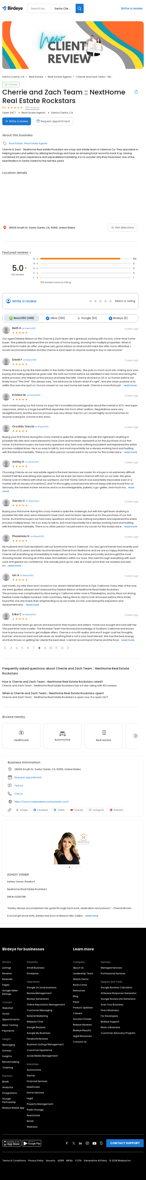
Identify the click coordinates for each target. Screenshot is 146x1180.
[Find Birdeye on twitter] (73, 1143)
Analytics (7, 1086)
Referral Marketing (37, 1015)
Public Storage (35, 1109)
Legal (30, 1097)
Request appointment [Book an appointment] (53, 121)
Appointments (11, 1018)
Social (5, 1013)
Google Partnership (9, 1100)
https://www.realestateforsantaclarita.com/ (41, 801)
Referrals (7, 978)
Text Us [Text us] (18, 785)
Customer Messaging (39, 1009)
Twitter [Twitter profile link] (59, 809)
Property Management (40, 1103)
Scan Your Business (112, 1004)
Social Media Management (42, 1055)
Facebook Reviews (37, 1038)
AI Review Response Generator (118, 992)
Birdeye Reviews (82, 1024)
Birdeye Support (110, 1021)
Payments (8, 1030)
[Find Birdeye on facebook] (66, 1143)
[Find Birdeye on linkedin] (80, 1143)
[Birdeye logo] (13, 8)
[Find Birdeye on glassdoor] (101, 1143)
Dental (31, 1075)
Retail (30, 1120)
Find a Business (110, 1009)
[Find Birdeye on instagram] (87, 1143)
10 (50, 647)
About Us (78, 967)
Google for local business (41, 987)
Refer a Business (110, 1026)
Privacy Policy (36, 1160)
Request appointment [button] (27, 777)
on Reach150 (29, 327)
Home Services (35, 1092)
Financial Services (37, 1080)
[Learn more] (73, 845)
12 (62, 647)
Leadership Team (83, 972)
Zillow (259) (54, 318)
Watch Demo (81, 978)
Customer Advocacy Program (118, 1032)
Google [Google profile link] (22, 809)
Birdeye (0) (115, 318)
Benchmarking (10, 1061)
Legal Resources (82, 1035)
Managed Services (111, 967)
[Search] (80, 8)
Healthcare (33, 1086)
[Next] (135, 735)
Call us (18, 793)
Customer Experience (39, 1049)
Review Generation (38, 998)
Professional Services (113, 972)
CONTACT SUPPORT (125, 1143)
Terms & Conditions (14, 1160)
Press (76, 1001)
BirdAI (5, 1081)
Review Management (39, 992)
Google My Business (38, 1032)
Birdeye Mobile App (13, 1107)
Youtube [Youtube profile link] (77, 809)
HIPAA (69, 1160)
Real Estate (36, 77)
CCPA (78, 1160)
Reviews (7, 972)
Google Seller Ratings (10, 991)
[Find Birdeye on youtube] (94, 1143)
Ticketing (7, 1067)
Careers (77, 1012)
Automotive (34, 1069)
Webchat (7, 1007)
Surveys (6, 1050)
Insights (7, 1055)
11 (56, 647)
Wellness (32, 1126)
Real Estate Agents (59, 77)
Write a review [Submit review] (16, 121)
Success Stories (82, 1018)
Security (50, 1160)
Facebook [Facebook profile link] (41, 809)
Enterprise (33, 972)
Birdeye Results (82, 1029)
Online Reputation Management (46, 1004)
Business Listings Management (45, 1043)
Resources (79, 990)
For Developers (109, 1015)
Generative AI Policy (95, 1160)
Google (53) (85, 318)
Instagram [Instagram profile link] (96, 809)
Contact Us (79, 1041)
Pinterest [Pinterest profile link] (116, 809)
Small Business (35, 967)
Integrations (9, 1092)
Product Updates (83, 1007)
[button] (5, 647)
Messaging (8, 1044)
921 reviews (32, 107)
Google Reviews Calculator (116, 987)
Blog (75, 995)
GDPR (61, 1160)
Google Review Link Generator (118, 998)
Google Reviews (36, 1026)
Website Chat (35, 1021)
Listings (6, 967)
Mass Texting (10, 1024)
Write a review (132, 8)
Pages (6, 984)
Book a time (80, 984)
